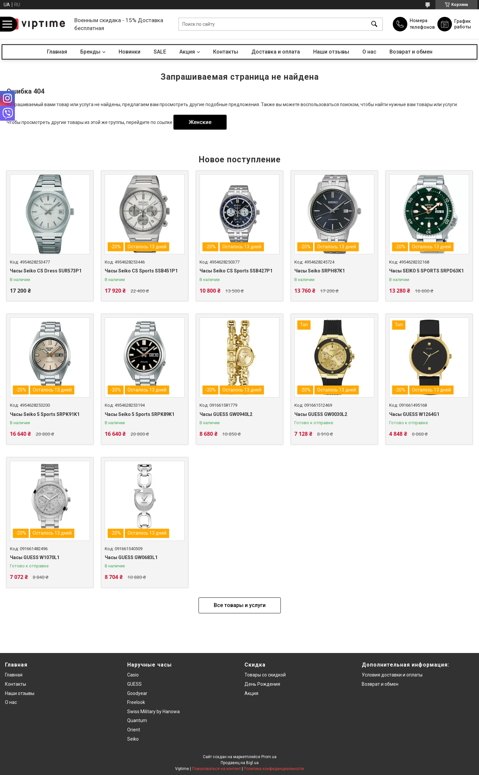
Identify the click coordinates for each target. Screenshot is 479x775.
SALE (160, 52)
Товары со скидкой (265, 674)
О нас (369, 52)
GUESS (134, 684)
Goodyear (137, 693)
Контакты (225, 52)
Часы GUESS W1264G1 (414, 414)
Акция (187, 52)
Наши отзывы (331, 52)
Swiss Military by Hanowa (153, 711)
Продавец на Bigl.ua (240, 762)
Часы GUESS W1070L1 (34, 557)
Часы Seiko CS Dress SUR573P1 (46, 270)
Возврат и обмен (410, 52)
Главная (57, 52)
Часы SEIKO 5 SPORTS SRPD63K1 (426, 270)
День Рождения (262, 684)
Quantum (137, 720)
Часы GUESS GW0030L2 (320, 414)
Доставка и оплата (275, 52)
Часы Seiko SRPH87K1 (319, 270)
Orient (133, 729)
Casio (133, 674)
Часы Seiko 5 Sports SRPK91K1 (45, 414)
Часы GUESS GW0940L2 (226, 414)
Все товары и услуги (240, 605)
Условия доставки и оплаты (392, 674)
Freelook (136, 702)
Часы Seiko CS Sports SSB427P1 (236, 270)
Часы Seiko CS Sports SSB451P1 (141, 270)
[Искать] (374, 24)
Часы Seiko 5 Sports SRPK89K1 (139, 414)
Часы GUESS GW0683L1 (131, 557)
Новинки (129, 52)
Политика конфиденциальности (274, 768)
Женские (200, 122)
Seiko (133, 739)
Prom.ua (268, 757)
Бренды (90, 52)
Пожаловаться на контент (216, 768)
